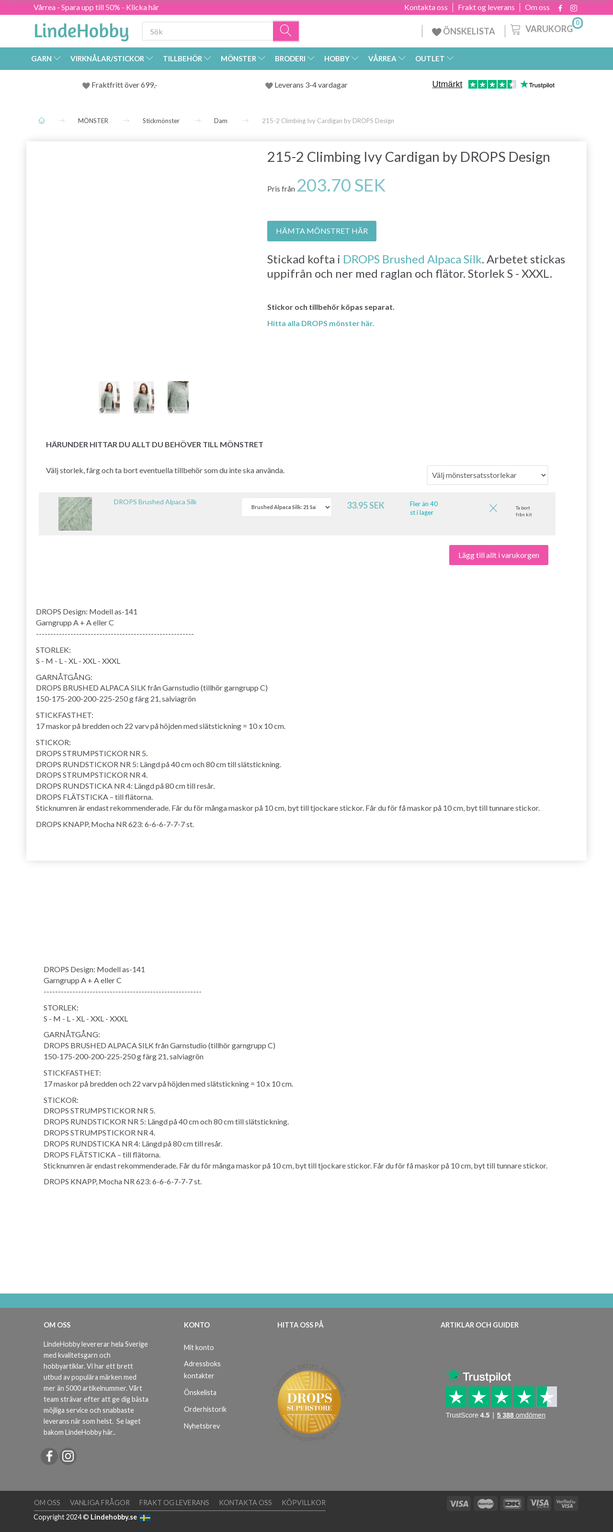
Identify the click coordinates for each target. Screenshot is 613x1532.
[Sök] (286, 31)
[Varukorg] (545, 28)
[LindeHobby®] (81, 29)
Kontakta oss (426, 7)
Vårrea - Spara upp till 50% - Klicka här (96, 6)
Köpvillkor (304, 1502)
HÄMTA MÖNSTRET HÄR (322, 230)
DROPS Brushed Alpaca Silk (412, 259)
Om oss (537, 7)
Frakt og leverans (486, 7)
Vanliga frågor (100, 1502)
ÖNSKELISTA (463, 31)
